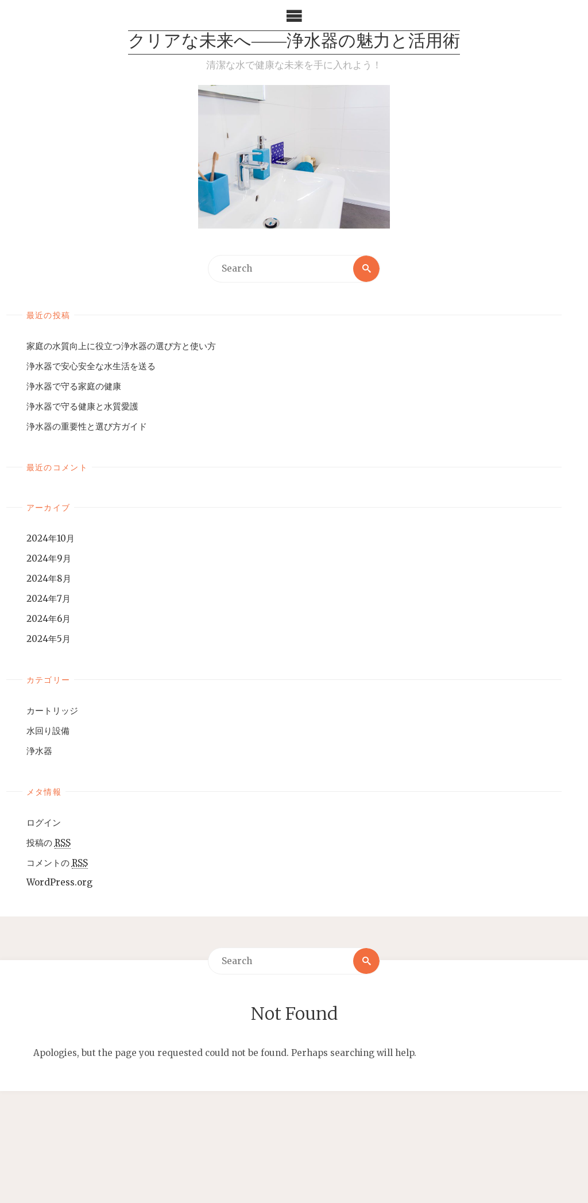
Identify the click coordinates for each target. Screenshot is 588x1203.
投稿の (48, 843)
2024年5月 (48, 638)
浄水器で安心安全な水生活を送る (91, 366)
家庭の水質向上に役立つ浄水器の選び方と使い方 (121, 346)
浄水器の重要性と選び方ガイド (86, 426)
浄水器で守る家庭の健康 (73, 386)
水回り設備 (47, 730)
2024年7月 (48, 598)
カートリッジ (52, 710)
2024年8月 (48, 578)
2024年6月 (48, 618)
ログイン (43, 822)
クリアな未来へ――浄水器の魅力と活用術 (294, 42)
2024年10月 (50, 538)
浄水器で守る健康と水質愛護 (82, 406)
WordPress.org (59, 882)
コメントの (57, 863)
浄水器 (39, 750)
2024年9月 (48, 558)
